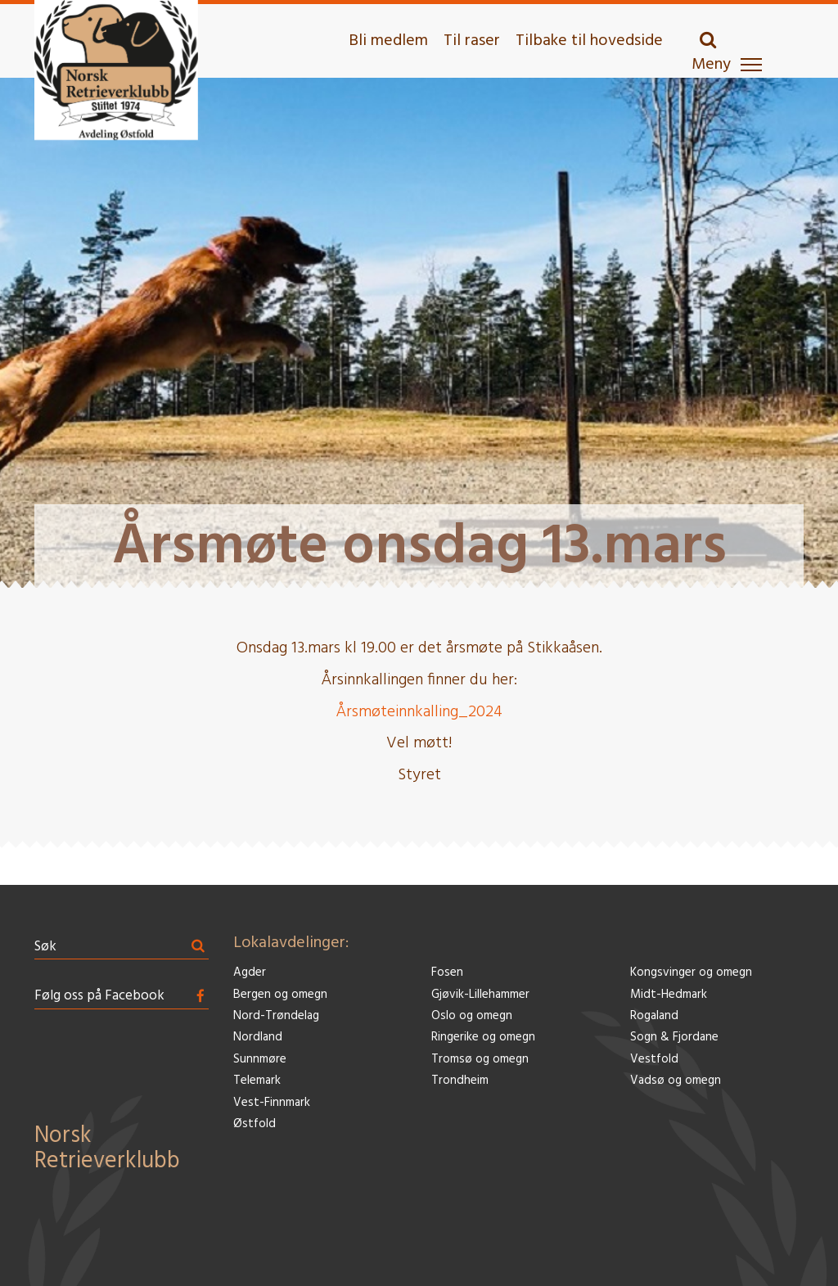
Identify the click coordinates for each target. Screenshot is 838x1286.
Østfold (254, 1124)
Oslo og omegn (471, 1016)
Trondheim (460, 1081)
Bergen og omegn (280, 995)
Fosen (447, 972)
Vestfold (654, 1059)
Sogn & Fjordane (674, 1037)
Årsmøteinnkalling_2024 (419, 712)
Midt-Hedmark (668, 995)
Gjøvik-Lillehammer (480, 995)
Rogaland (654, 1016)
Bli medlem (388, 41)
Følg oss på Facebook (99, 996)
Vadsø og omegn (675, 1081)
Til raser (472, 41)
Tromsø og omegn (480, 1059)
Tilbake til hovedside (589, 41)
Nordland (257, 1037)
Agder (249, 972)
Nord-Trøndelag (276, 1016)
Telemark (257, 1081)
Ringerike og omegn (483, 1037)
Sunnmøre (259, 1059)
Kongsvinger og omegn (691, 972)
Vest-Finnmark (271, 1103)
